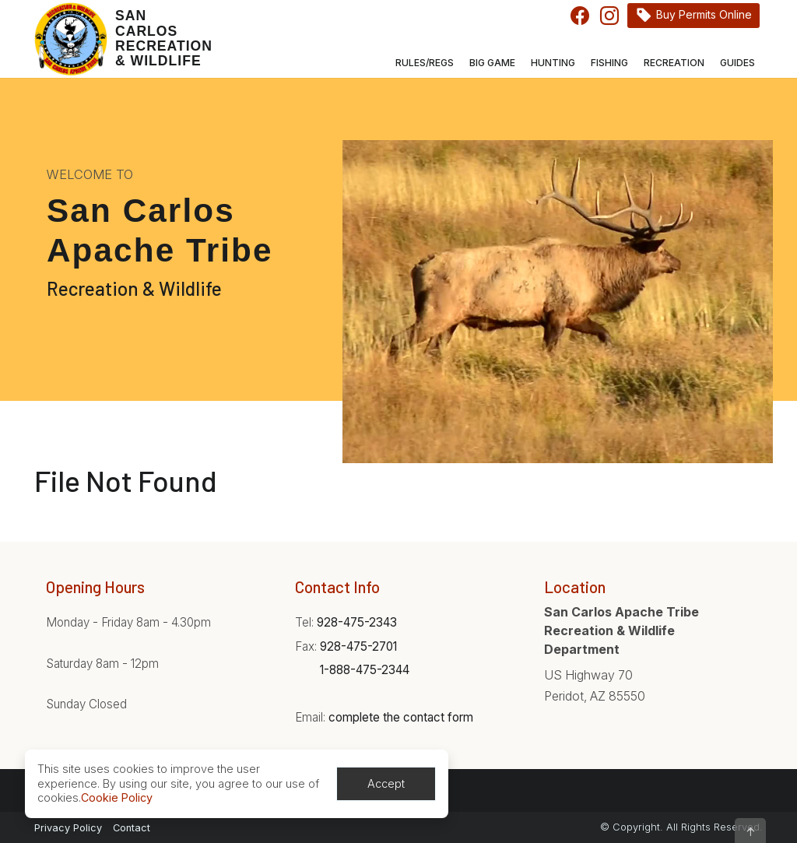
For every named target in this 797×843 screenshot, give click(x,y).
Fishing (609, 62)
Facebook (580, 15)
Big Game (492, 62)
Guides (737, 62)
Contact (131, 828)
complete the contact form (400, 717)
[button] (750, 830)
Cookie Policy (117, 797)
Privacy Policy (68, 828)
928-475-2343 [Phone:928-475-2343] (357, 622)
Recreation (674, 62)
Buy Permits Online (704, 14)
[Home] (118, 39)
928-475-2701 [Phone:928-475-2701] (358, 646)
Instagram (609, 15)
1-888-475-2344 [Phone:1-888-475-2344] (364, 669)
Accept (386, 783)
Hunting (553, 62)
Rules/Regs (424, 62)
